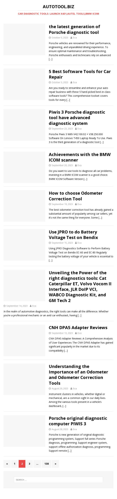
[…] (50, 59)
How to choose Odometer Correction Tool (76, 195)
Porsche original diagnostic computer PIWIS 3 (78, 421)
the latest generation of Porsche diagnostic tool (74, 29)
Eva (75, 37)
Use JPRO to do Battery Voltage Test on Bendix (73, 234)
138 (46, 463)
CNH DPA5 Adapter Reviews (78, 327)
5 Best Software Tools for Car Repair (80, 74)
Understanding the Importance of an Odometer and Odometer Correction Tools (78, 374)
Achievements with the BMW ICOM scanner (80, 157)
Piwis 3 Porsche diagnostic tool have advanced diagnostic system (77, 117)
